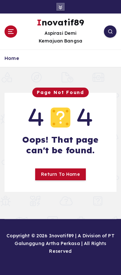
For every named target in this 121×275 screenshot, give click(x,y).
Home (12, 58)
